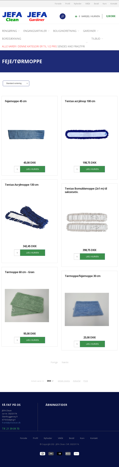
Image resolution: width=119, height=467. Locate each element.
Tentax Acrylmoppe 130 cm (21, 184)
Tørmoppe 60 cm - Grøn (19, 271)
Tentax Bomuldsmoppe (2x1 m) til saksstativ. (86, 189)
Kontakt (113, 3)
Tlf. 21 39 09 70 (10, 426)
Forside (58, 3)
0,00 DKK (110, 16)
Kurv (105, 3)
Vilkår (87, 3)
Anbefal (76, 379)
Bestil (96, 3)
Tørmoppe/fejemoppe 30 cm (82, 274)
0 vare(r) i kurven (89, 16)
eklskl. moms (64, 379)
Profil (67, 3)
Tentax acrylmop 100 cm (80, 101)
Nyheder (78, 3)
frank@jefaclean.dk (11, 420)
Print (86, 379)
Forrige (54, 360)
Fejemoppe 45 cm (15, 101)
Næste (65, 360)
